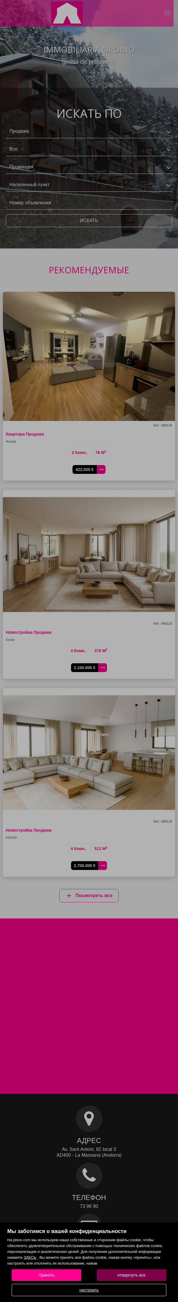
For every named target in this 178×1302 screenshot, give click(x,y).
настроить (88, 1290)
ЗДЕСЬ (30, 1257)
